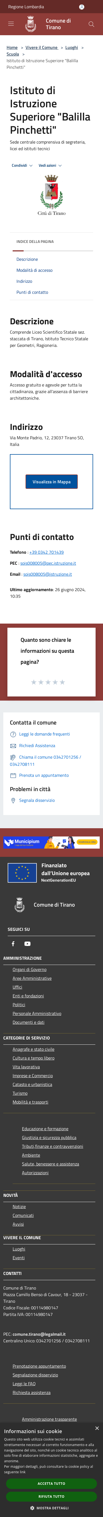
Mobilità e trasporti (30, 1102)
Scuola (13, 54)
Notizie (19, 1206)
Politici (19, 1004)
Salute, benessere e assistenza (50, 1164)
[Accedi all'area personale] (81, 7)
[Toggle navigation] (11, 23)
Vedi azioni (51, 165)
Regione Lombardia (26, 6)
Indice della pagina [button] (35, 241)
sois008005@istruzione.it (47, 574)
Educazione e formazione (45, 1128)
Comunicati (23, 1215)
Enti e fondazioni (28, 995)
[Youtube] (27, 943)
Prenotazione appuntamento (39, 1366)
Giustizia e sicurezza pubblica (49, 1137)
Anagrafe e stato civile (33, 1049)
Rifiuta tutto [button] (51, 1496)
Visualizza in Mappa (52, 481)
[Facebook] (13, 943)
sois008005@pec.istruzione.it (48, 563)
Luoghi (71, 47)
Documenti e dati (28, 1022)
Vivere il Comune (42, 47)
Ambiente (31, 1155)
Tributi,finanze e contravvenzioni (52, 1146)
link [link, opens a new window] (23, 1472)
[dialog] (51, 1470)
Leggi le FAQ (24, 1383)
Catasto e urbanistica (32, 1084)
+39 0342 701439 (46, 552)
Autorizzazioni (35, 1172)
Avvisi (18, 1224)
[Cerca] (91, 24)
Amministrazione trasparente (49, 1419)
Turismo (20, 1093)
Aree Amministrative (32, 978)
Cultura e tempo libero (33, 1058)
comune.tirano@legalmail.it (39, 1334)
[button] (51, 1508)
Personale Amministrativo (37, 1013)
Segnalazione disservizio (35, 1374)
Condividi (23, 165)
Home (12, 47)
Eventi (19, 1257)
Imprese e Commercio (33, 1075)
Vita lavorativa (26, 1066)
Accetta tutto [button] (51, 1483)
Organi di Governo (29, 969)
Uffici (17, 987)
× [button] (97, 1429)
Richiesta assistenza (32, 1392)
